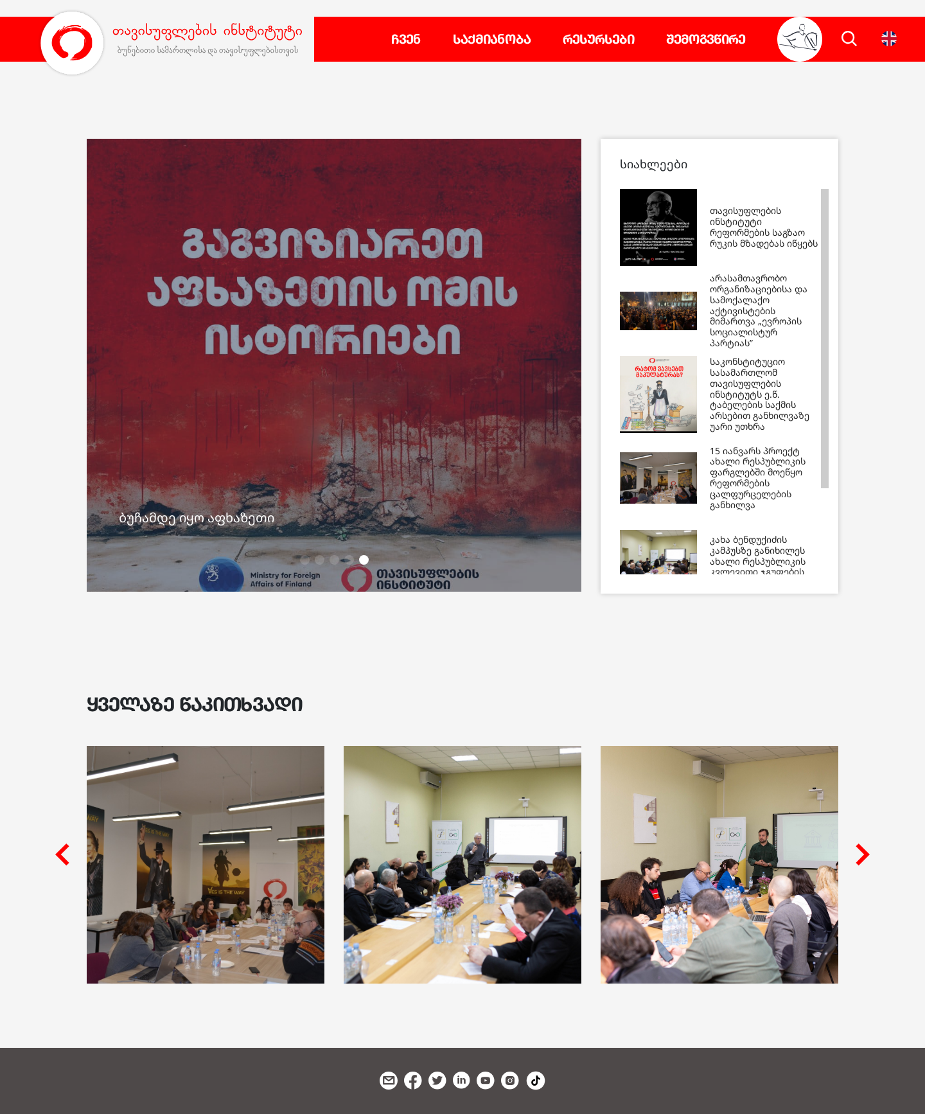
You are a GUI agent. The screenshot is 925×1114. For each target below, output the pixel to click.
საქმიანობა (492, 39)
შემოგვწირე (705, 39)
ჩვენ (406, 39)
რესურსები (598, 39)
